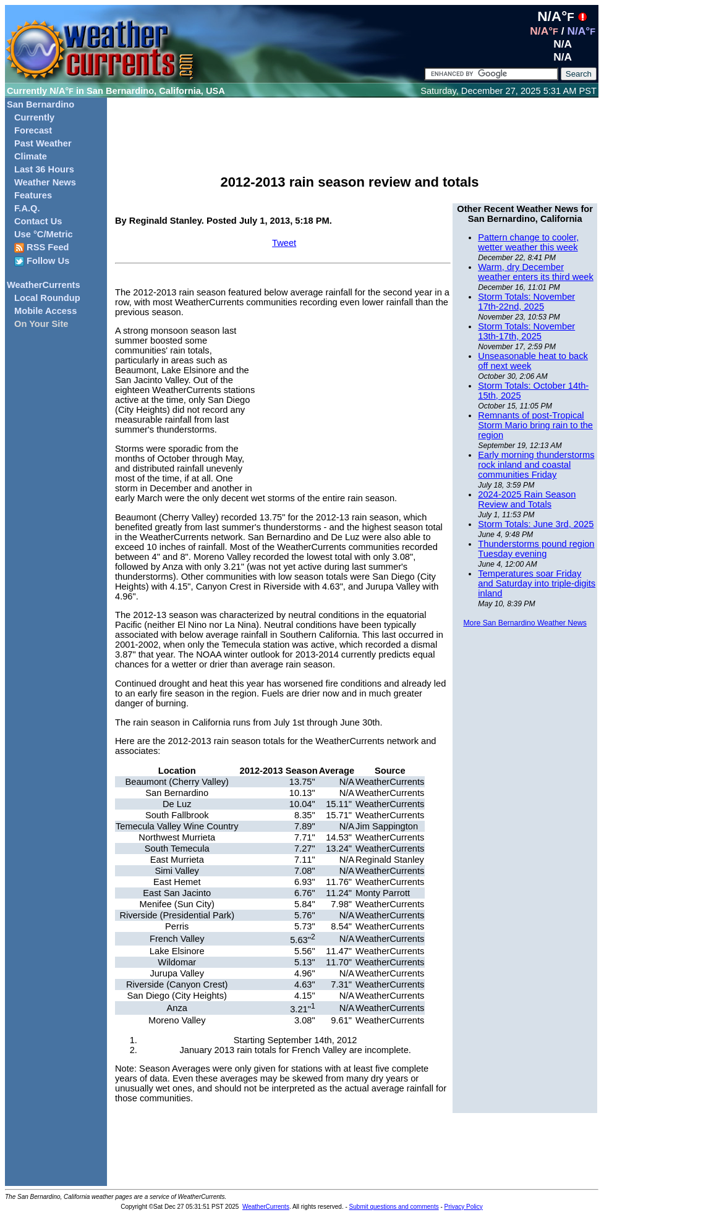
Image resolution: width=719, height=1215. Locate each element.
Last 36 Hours (44, 169)
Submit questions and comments (394, 1206)
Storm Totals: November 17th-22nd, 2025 (526, 301)
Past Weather (43, 143)
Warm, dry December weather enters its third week (535, 272)
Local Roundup (47, 298)
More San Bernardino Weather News (524, 623)
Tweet (284, 243)
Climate (30, 156)
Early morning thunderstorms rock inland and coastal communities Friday (536, 465)
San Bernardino (40, 104)
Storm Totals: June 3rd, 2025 (535, 524)
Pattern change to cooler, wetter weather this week (528, 242)
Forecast (33, 130)
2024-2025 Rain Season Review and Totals (527, 499)
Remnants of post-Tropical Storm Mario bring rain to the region (535, 425)
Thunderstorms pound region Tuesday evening (536, 549)
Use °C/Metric (43, 234)
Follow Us (41, 261)
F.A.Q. (27, 208)
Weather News (45, 182)
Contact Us (38, 221)
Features (33, 195)
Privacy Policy (464, 1206)
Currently (34, 117)
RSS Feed (41, 247)
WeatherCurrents (43, 285)
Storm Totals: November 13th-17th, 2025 (526, 331)
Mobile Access (45, 311)
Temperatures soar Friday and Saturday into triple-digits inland (536, 583)
